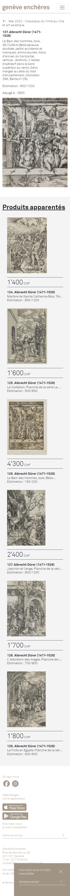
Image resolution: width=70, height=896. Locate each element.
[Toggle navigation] (62, 7)
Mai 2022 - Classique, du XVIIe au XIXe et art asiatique (33, 23)
